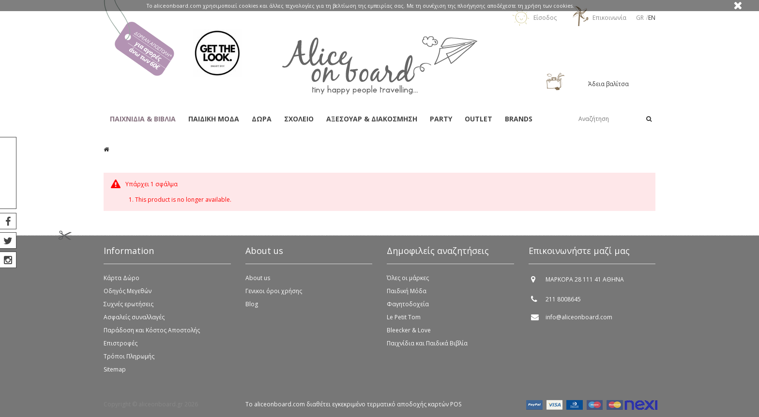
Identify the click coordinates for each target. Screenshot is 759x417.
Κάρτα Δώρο (121, 278)
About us (257, 278)
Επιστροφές (120, 343)
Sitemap (115, 369)
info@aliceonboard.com (579, 317)
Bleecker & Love (409, 330)
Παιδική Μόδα (406, 291)
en (651, 18)
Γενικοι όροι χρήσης (273, 291)
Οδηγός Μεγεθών (128, 291)
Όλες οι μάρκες (408, 278)
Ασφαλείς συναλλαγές (134, 317)
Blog (251, 304)
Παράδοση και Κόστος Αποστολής (152, 330)
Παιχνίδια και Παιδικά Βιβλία (427, 343)
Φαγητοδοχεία (408, 304)
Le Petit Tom (404, 317)
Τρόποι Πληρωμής (129, 356)
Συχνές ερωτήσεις (128, 304)
